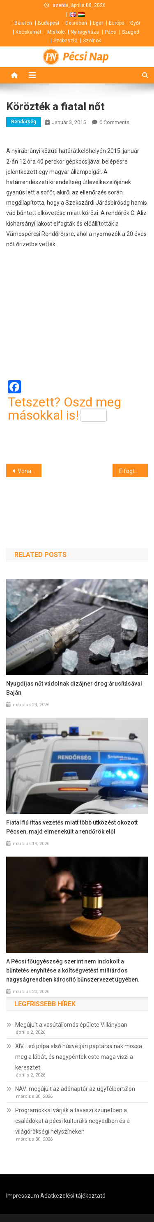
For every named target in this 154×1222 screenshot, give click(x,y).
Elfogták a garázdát (133, 471)
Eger (98, 23)
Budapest (49, 23)
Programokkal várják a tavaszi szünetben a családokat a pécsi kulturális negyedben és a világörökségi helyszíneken (72, 1121)
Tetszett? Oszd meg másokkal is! (64, 408)
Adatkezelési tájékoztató (73, 1195)
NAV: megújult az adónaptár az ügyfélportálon (75, 1089)
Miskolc (56, 32)
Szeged (130, 32)
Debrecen (76, 23)
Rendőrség (23, 122)
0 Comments (114, 122)
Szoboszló (65, 41)
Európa (116, 23)
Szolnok (92, 41)
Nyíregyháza (85, 32)
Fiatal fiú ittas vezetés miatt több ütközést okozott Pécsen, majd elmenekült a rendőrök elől (72, 827)
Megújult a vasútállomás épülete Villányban (71, 1024)
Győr (135, 23)
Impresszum (22, 1195)
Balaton (23, 23)
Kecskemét (28, 32)
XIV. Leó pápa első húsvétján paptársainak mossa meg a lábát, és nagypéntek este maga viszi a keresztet (78, 1057)
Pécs (110, 32)
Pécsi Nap (86, 57)
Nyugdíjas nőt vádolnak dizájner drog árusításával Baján (74, 688)
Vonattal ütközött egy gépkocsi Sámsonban (29, 471)
